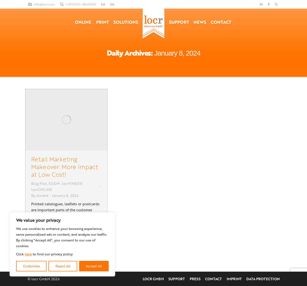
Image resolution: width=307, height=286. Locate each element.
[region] (62, 244)
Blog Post (39, 183)
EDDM (54, 183)
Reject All (62, 266)
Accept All (94, 266)
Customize (31, 266)
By (39, 195)
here (28, 254)
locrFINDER (72, 183)
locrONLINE (41, 189)
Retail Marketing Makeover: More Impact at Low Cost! (64, 166)
